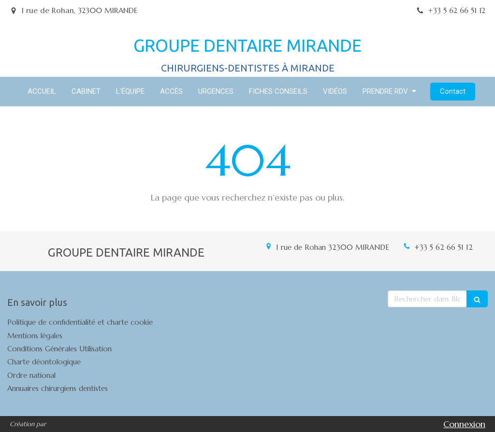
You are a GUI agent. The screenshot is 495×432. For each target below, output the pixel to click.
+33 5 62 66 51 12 (443, 247)
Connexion (464, 424)
